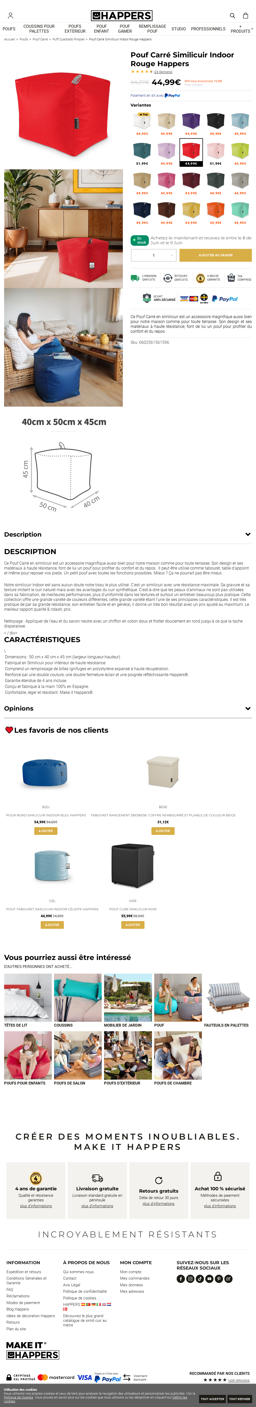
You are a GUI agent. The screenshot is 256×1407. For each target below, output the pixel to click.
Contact (69, 1289)
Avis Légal (71, 1295)
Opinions (163, 79)
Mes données (131, 1295)
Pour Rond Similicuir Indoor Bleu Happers (46, 824)
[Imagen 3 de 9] (128, 1007)
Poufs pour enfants (24, 1093)
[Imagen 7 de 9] (78, 1066)
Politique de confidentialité (85, 1302)
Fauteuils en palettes (226, 1035)
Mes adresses (132, 1302)
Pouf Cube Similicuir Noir (133, 919)
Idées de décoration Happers (30, 1326)
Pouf (159, 1035)
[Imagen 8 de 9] (128, 1066)
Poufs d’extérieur (122, 1093)
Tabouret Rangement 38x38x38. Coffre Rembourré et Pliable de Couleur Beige (163, 824)
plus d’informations (36, 1216)
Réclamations (18, 1307)
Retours (13, 1333)
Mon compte (130, 1282)
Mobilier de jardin (123, 1035)
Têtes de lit (15, 1035)
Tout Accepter (203, 1399)
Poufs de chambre (173, 1093)
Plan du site (16, 1339)
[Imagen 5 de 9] (228, 1007)
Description (23, 542)
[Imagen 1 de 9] (28, 1007)
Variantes (141, 112)
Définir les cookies (17, 1401)
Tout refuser (236, 1399)
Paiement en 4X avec (155, 103)
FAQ (9, 1300)
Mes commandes (135, 1289)
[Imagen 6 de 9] (28, 1066)
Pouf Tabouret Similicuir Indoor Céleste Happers (52, 919)
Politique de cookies (79, 1308)
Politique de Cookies (28, 1397)
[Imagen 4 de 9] (178, 1007)
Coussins (63, 1035)
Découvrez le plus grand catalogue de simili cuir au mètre (85, 1331)
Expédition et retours (23, 1282)
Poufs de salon (69, 1093)
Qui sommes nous (78, 1282)
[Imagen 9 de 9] (178, 1066)
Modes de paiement (23, 1313)
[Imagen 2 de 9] (78, 1007)
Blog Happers (17, 1320)
